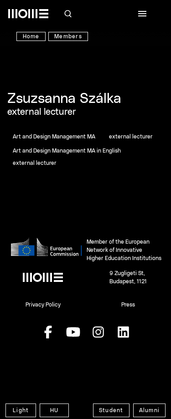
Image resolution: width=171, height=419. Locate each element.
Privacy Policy (43, 304)
